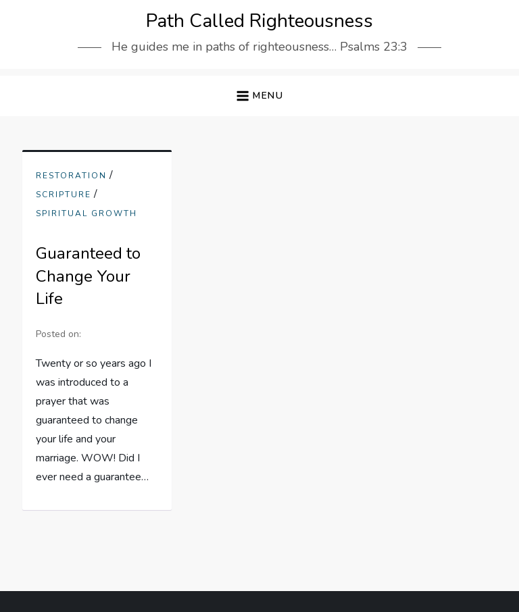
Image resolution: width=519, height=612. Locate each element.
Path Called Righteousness (259, 21)
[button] (259, 96)
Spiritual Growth (86, 214)
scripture (63, 195)
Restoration (71, 176)
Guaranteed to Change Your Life (88, 276)
